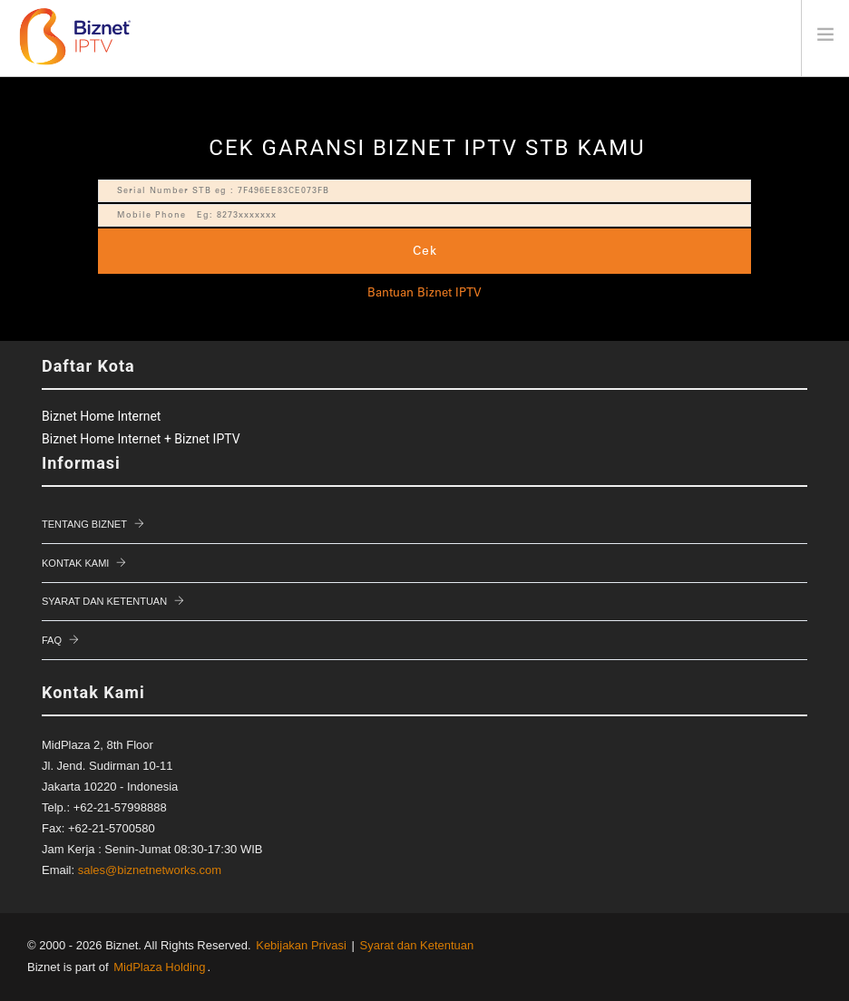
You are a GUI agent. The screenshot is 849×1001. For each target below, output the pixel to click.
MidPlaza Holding (159, 967)
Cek (425, 252)
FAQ (52, 640)
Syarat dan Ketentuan (104, 601)
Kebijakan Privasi (301, 945)
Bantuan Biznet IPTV (424, 293)
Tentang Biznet (84, 524)
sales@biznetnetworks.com (149, 870)
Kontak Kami (75, 563)
